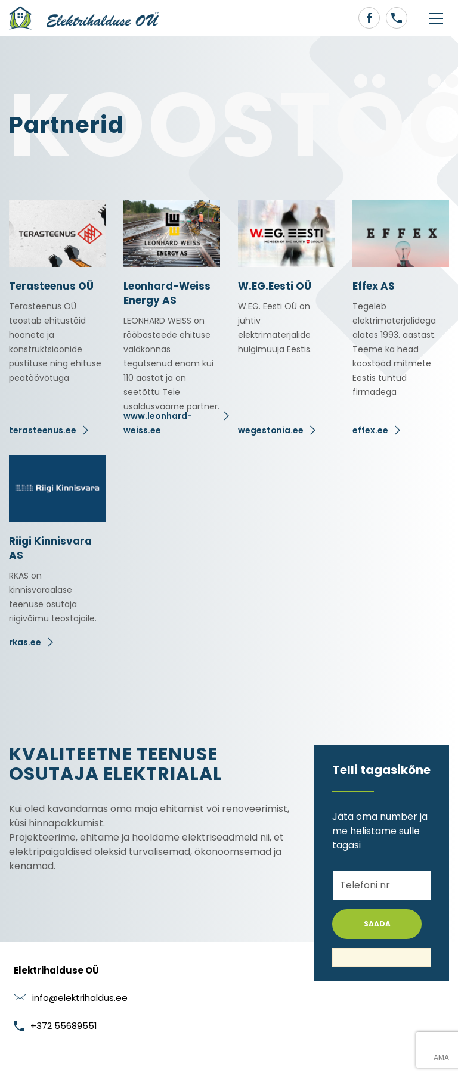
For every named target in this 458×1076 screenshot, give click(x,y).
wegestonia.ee (271, 430)
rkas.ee (25, 642)
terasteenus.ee (42, 430)
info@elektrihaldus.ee (71, 997)
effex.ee (370, 430)
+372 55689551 (55, 1025)
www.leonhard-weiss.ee (157, 423)
